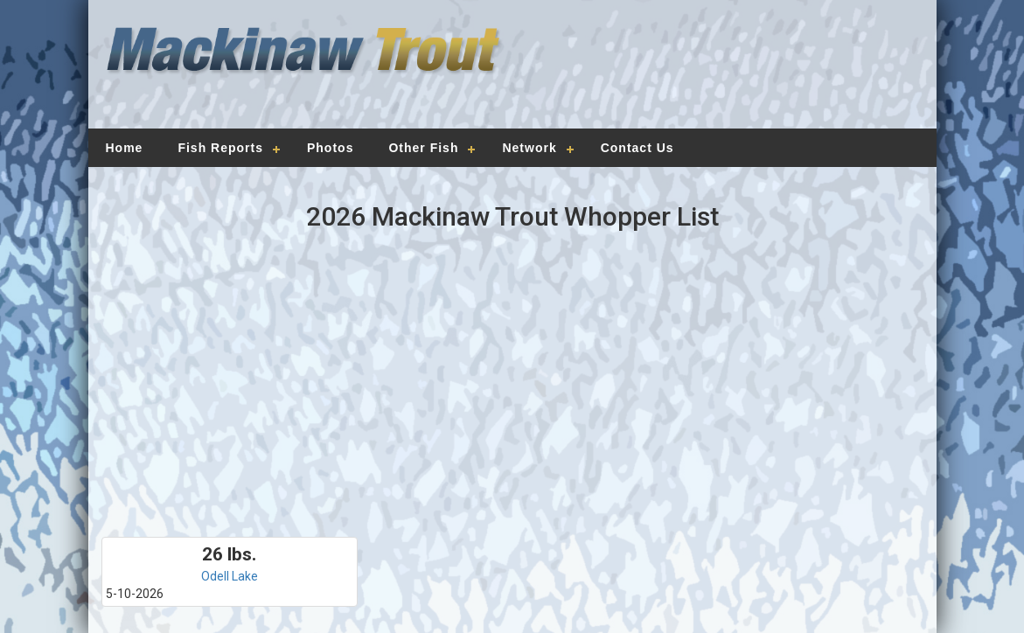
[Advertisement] (714, 74)
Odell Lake (229, 576)
